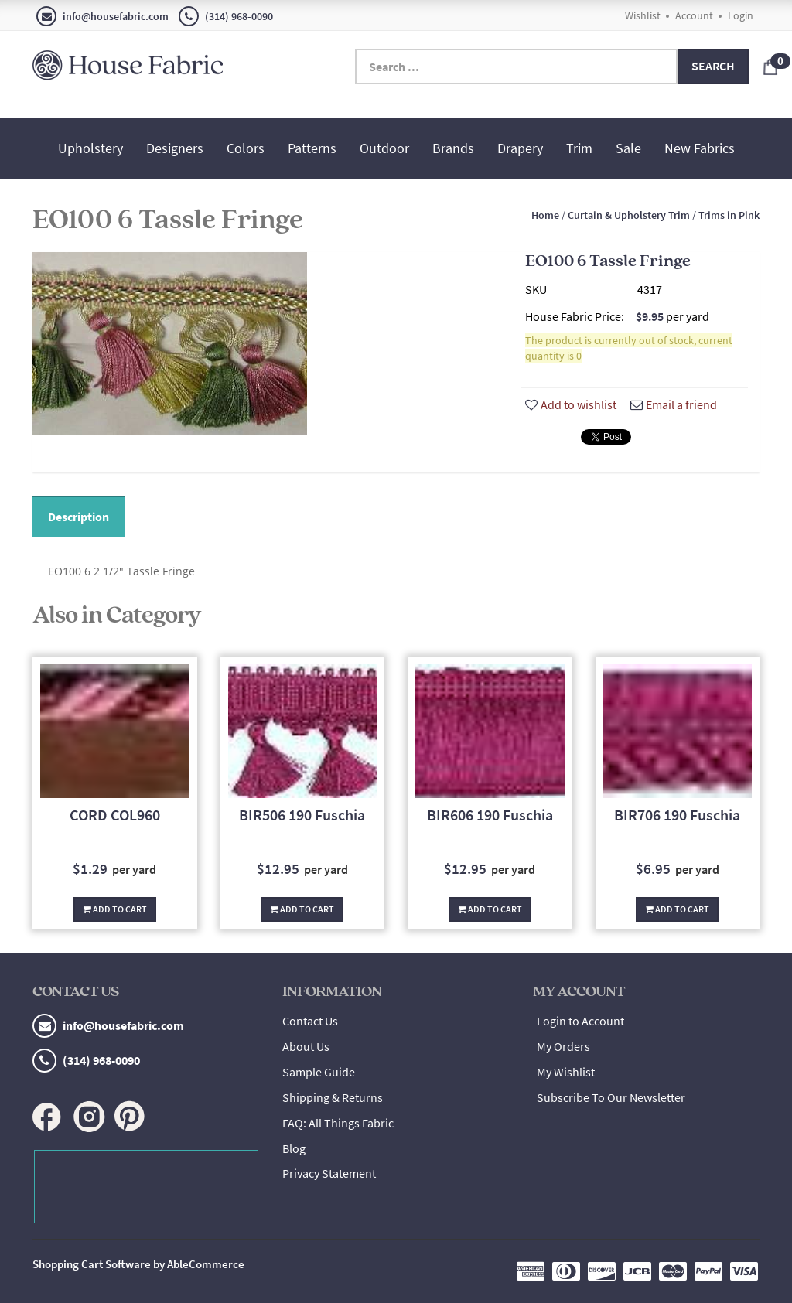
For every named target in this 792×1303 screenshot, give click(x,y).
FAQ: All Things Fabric (338, 1123)
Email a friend (673, 404)
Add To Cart (115, 909)
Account (694, 15)
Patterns (312, 148)
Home (545, 215)
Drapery (520, 148)
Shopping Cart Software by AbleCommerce (138, 1264)
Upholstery (90, 148)
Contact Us (310, 1020)
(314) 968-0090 (226, 16)
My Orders (563, 1046)
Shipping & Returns (332, 1097)
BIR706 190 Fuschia (677, 814)
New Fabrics (699, 148)
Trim (579, 148)
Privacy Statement (329, 1173)
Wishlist (643, 15)
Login (740, 15)
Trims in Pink (729, 215)
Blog (294, 1148)
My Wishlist (566, 1072)
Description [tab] (78, 516)
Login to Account (580, 1020)
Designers (174, 148)
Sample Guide (318, 1072)
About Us (305, 1046)
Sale (628, 148)
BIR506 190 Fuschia (302, 814)
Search (713, 65)
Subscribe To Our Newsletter (611, 1097)
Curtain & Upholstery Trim (629, 215)
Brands (453, 148)
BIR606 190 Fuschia (490, 814)
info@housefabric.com (102, 16)
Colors (246, 148)
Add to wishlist (570, 404)
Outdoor (384, 148)
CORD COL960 (115, 814)
